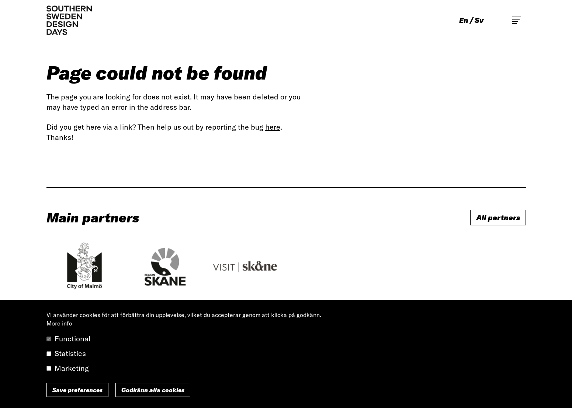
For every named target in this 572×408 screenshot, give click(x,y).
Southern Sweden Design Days (69, 20)
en (463, 20)
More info (59, 323)
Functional (73, 338)
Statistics (70, 353)
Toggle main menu (516, 20)
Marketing (72, 368)
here (272, 126)
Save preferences (77, 390)
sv (479, 20)
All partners (498, 217)
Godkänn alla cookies (152, 390)
